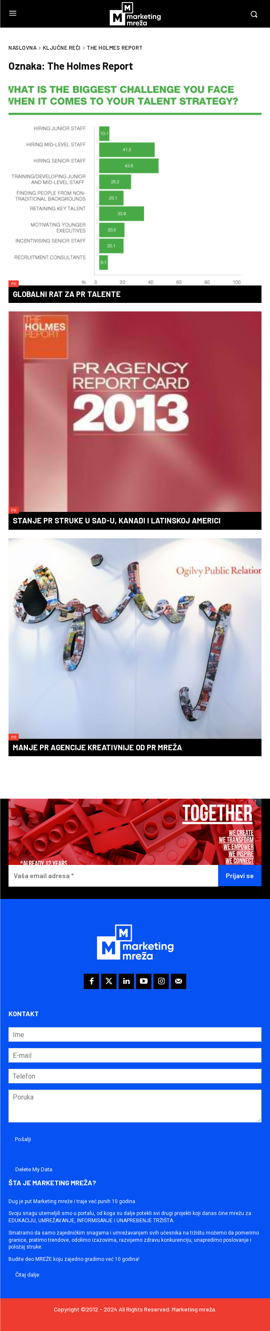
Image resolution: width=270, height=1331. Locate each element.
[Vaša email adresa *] (113, 876)
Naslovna (23, 47)
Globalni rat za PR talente (67, 294)
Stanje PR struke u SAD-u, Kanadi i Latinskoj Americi (117, 520)
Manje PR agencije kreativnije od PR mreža (97, 747)
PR (13, 283)
